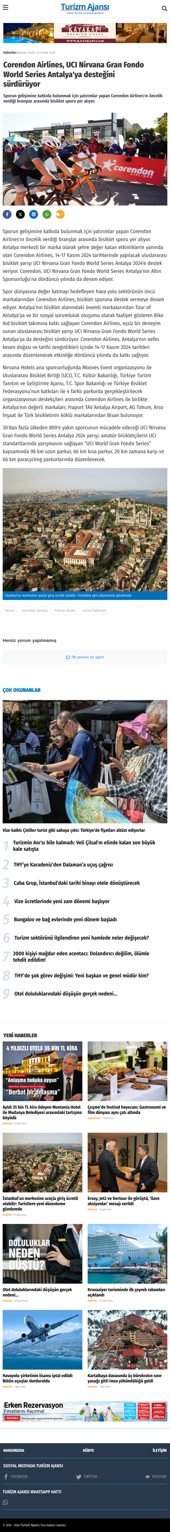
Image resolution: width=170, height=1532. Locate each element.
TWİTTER (86, 1476)
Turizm (10, 611)
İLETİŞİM (160, 1450)
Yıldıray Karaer (65, 611)
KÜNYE (88, 1450)
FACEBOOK (15, 1476)
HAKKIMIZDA (13, 1450)
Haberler (9, 53)
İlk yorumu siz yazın (85, 657)
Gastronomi (94, 1118)
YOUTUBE (156, 1476)
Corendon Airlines (35, 611)
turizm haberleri (94, 611)
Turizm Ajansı (30, 1525)
